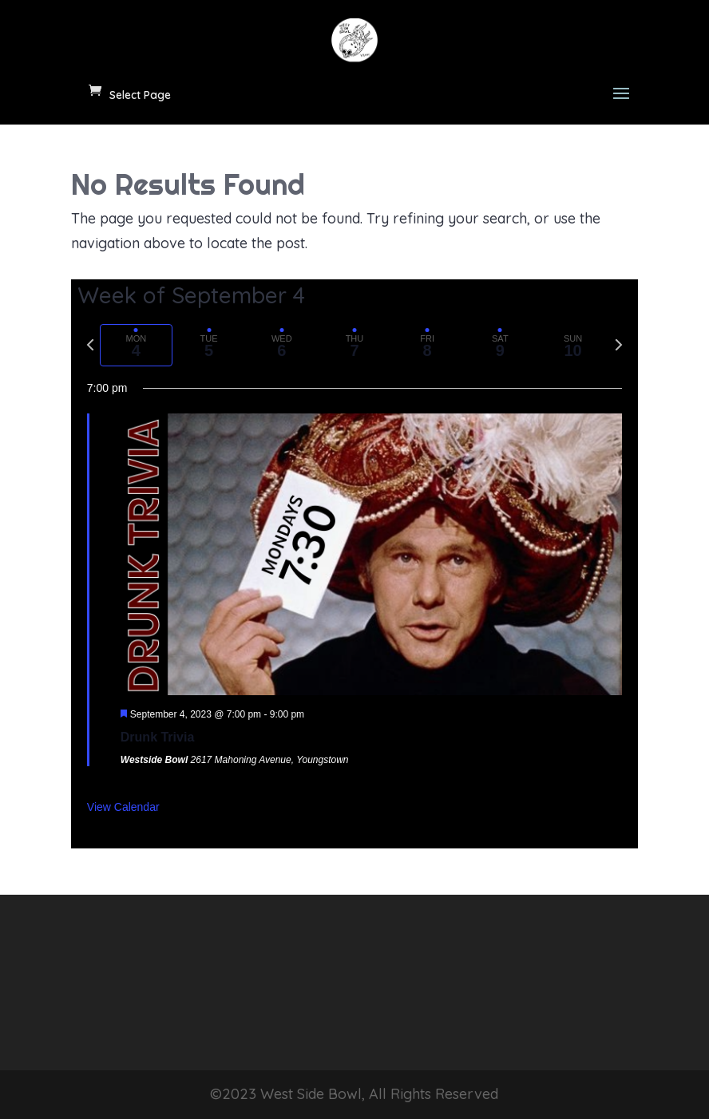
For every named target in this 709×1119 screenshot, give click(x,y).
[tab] (136, 345)
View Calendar (123, 807)
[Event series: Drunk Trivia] (311, 714)
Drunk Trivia (157, 737)
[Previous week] (90, 345)
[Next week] (618, 345)
